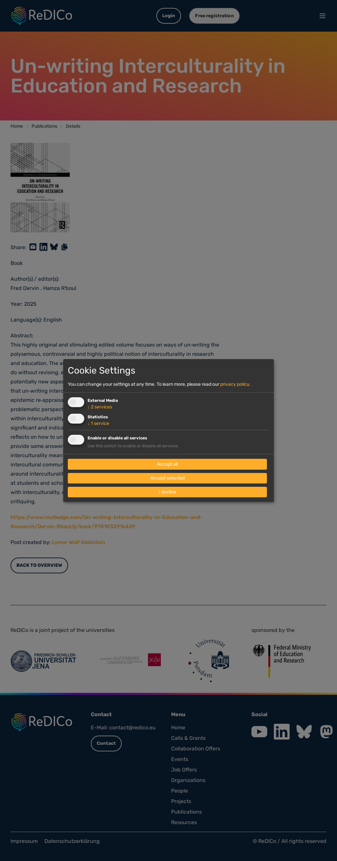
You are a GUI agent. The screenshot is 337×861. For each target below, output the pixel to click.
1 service (98, 423)
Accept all (167, 464)
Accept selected (167, 478)
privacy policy (234, 384)
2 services (100, 407)
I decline (167, 492)
